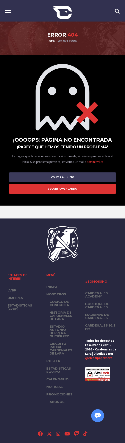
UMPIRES (15, 298)
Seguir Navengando (62, 189)
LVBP (12, 290)
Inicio (51, 287)
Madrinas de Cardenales (97, 316)
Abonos (57, 402)
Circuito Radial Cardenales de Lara (61, 349)
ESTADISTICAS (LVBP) (20, 307)
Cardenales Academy (96, 295)
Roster (53, 361)
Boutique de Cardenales (97, 305)
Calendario (57, 379)
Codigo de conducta (59, 303)
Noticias (54, 387)
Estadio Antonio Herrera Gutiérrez (59, 331)
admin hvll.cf (95, 162)
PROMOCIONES (59, 394)
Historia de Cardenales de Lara (61, 316)
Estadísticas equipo (58, 370)
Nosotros (56, 294)
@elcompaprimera (98, 358)
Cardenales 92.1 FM (100, 327)
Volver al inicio (62, 177)
